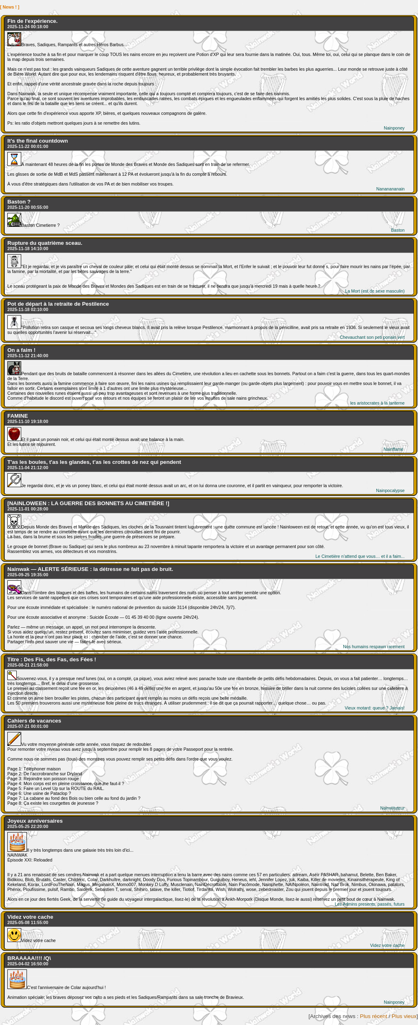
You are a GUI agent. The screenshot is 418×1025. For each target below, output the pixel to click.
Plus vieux (404, 1016)
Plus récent (373, 1016)
